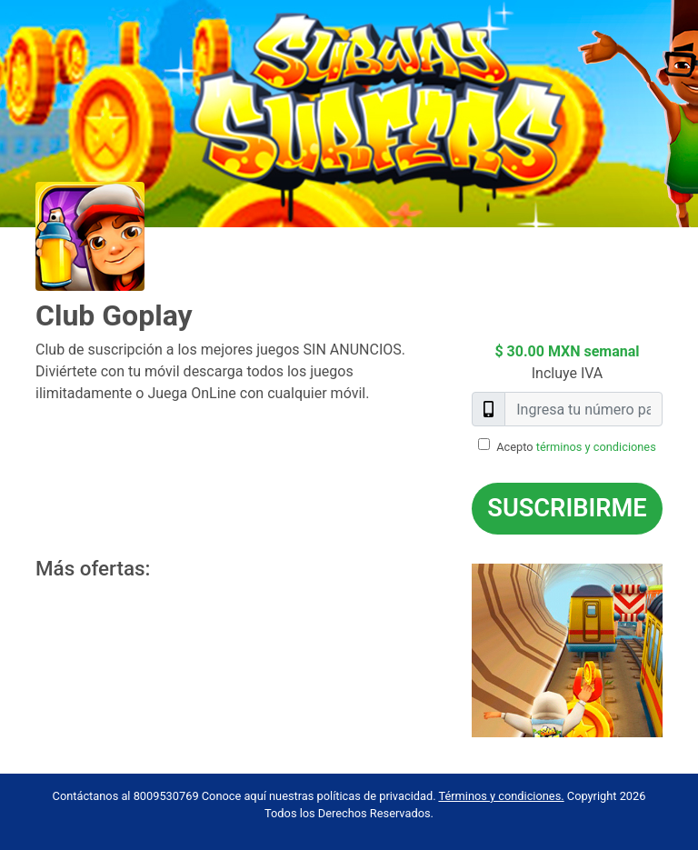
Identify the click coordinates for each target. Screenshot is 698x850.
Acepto (576, 447)
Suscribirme (566, 508)
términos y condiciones (596, 447)
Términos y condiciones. (500, 796)
